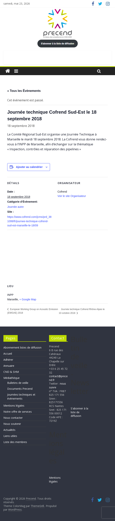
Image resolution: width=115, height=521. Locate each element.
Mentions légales (13, 405)
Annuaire (8, 366)
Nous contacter (13, 417)
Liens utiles (10, 436)
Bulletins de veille (17, 383)
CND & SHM (11, 372)
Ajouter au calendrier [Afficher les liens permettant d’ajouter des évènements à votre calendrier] (29, 166)
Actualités (9, 430)
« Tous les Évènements (24, 90)
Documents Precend (20, 388)
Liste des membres (15, 442)
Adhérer (8, 359)
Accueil (7, 353)
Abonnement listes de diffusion (22, 347)
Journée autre (15, 206)
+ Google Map (27, 299)
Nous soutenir (12, 424)
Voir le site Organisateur (72, 196)
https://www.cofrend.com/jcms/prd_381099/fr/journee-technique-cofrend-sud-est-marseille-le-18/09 (29, 221)
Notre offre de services (17, 411)
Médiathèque (11, 378)
